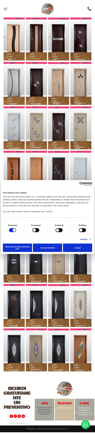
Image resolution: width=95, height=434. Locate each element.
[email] (15, 416)
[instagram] (19, 416)
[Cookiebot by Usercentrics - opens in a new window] (81, 184)
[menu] (5, 9)
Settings (83, 239)
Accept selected (47, 248)
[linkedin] (23, 416)
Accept (77, 248)
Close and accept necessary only (17, 248)
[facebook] (11, 416)
